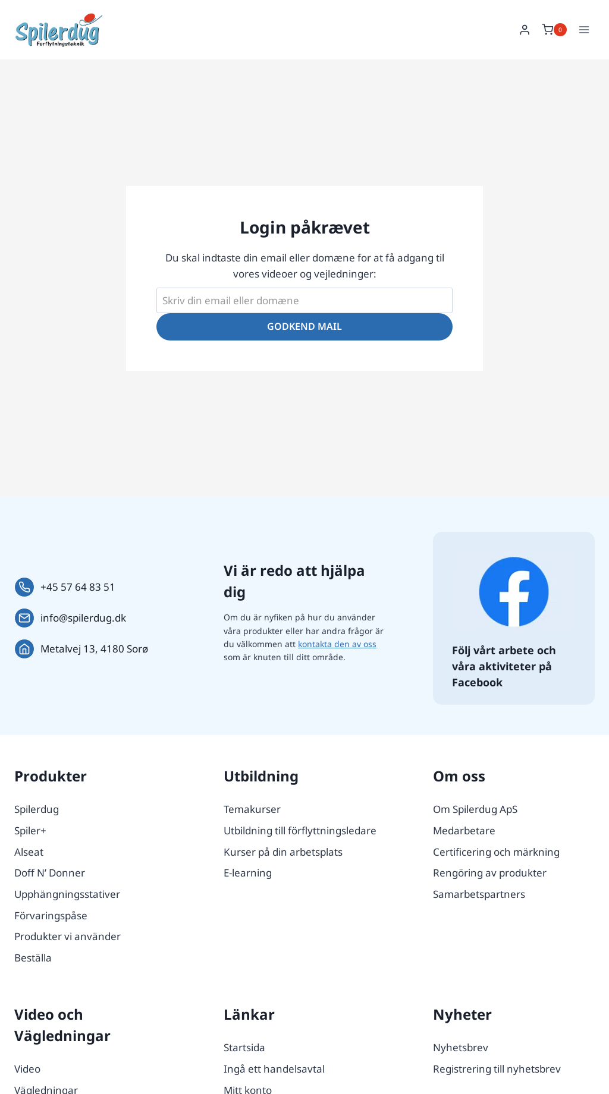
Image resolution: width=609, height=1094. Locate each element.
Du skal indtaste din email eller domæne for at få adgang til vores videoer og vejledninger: (304, 265)
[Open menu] (584, 29)
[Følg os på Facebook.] (514, 592)
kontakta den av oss (337, 644)
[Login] (524, 30)
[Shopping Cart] (554, 29)
